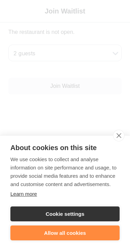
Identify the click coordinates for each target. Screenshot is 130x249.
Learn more (23, 196)
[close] (118, 137)
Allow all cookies (65, 235)
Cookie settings (65, 216)
